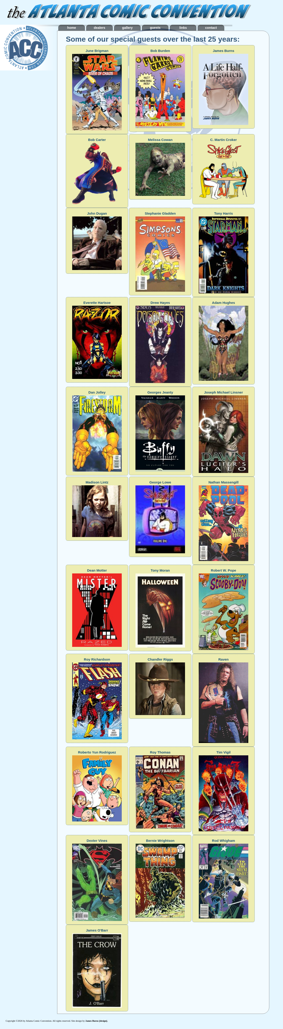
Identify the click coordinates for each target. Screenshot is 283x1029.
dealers (108, 28)
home (74, 28)
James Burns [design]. (96, 1021)
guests (176, 28)
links (210, 28)
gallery (143, 28)
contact (244, 28)
